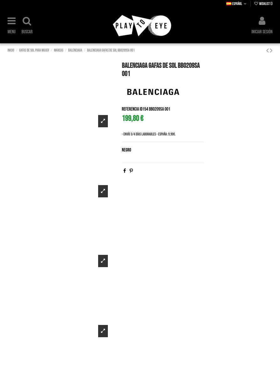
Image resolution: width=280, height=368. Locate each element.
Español (236, 4)
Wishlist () (263, 4)
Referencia (130, 109)
